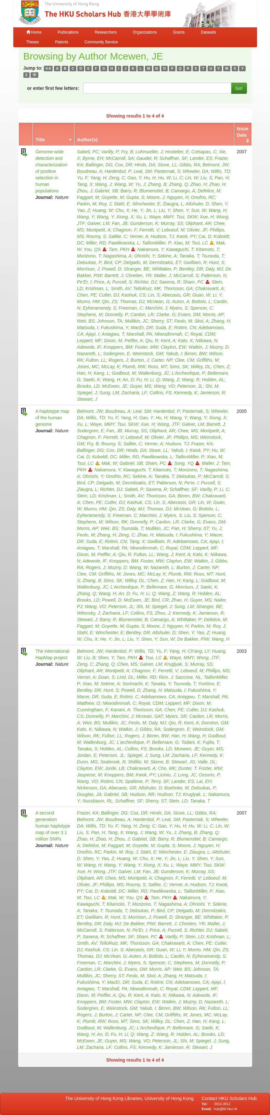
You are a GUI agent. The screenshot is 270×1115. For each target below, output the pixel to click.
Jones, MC (88, 366)
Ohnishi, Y (144, 255)
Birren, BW (196, 353)
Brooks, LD (88, 386)
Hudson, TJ (162, 236)
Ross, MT (157, 366)
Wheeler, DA (195, 171)
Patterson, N (213, 275)
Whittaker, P (164, 269)
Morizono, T (89, 255)
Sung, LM (109, 392)
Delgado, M (135, 262)
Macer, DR (87, 696)
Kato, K (185, 340)
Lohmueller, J (148, 151)
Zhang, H (220, 321)
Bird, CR (160, 600)
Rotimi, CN (185, 327)
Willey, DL (201, 366)
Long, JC (187, 774)
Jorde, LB (114, 768)
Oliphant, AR (198, 223)
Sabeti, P (134, 489)
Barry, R (129, 190)
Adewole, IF (89, 347)
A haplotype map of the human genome (52, 418)
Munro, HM (88, 301)
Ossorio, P (209, 774)
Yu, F (82, 177)
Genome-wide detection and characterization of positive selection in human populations (51, 171)
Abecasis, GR (176, 295)
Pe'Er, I (84, 282)
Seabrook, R (112, 761)
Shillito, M (138, 761)
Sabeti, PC (88, 151)
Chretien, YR (138, 275)
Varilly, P (110, 151)
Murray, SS (172, 223)
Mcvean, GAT (149, 716)
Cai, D (205, 236)
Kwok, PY (186, 236)
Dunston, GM (214, 722)
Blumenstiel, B (153, 190)
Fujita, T (211, 742)
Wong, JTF (168, 424)
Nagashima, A (117, 255)
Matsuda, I (87, 327)
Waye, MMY (161, 216)
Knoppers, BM (118, 347)
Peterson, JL (190, 386)
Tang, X (85, 184)
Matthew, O (88, 703)
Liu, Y (164, 210)
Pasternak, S (167, 171)
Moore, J (155, 197)
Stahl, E (122, 203)
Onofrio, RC (203, 197)
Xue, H (207, 216)
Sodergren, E (116, 353)
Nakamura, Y (150, 249)
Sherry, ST (161, 321)
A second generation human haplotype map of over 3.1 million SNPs (52, 826)
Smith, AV (121, 288)
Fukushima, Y (114, 327)
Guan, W (201, 295)
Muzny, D (219, 347)
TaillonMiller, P (156, 242)
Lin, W (191, 177)
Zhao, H (198, 184)
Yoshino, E (209, 683)
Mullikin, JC (136, 321)
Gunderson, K (144, 223)
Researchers (106, 32)
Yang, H (98, 177)
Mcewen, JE (186, 748)
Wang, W (123, 184)
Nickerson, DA (91, 787)
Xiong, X (125, 216)
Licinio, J (166, 774)
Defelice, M (209, 190)
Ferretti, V (149, 229)
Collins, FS (160, 392)
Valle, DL (207, 761)
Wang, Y (85, 216)
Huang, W (103, 210)
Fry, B (127, 151)
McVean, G (158, 301)
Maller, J (162, 275)
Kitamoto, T (207, 249)
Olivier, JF (197, 229)
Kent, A (168, 340)
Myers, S (178, 308)
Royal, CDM (202, 334)
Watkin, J (197, 347)
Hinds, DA (145, 164)
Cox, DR (123, 164)
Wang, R (190, 379)
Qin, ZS (109, 301)
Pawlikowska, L (123, 242)
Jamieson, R (212, 392)
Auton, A (180, 301)
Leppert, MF (89, 340)
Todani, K (190, 742)
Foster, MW (146, 347)
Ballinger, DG (98, 164)
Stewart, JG (183, 761)
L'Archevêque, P (188, 373)
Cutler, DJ (109, 295)
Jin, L (150, 210)
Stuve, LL (167, 164)
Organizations (145, 32)
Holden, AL (213, 379)
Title (40, 139)
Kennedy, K (185, 392)
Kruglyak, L (194, 794)
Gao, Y (134, 177)
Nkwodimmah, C (171, 334)
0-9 (48, 68)
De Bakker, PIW (193, 639)
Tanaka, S (87, 748)
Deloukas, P (89, 262)
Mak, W (109, 463)
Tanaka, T (189, 255)
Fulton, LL (96, 360)
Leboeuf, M (173, 229)
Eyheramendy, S (99, 308)
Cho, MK (166, 768)
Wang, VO (164, 386)
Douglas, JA (89, 794)
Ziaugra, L (173, 203)
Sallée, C (118, 236)
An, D (128, 379)
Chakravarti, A (209, 288)
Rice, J (166, 677)
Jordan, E (86, 755)
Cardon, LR (142, 314)
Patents (61, 42)
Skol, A (201, 321)
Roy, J (105, 203)
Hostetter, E (177, 151)
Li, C (178, 177)
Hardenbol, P (118, 171)
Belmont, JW (215, 164)
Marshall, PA (139, 334)
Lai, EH (204, 781)
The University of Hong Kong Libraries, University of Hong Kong (130, 1098)
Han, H (84, 373)
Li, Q (155, 379)
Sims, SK (179, 366)
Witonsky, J (88, 613)
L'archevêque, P (133, 742)
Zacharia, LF (134, 392)
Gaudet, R (146, 158)
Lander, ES (201, 158)
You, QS (95, 249)
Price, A (102, 282)
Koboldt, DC (104, 456)
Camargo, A (183, 190)
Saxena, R (169, 282)
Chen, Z (221, 366)
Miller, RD (96, 242)
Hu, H (150, 177)
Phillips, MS (186, 437)
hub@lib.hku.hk (226, 1109)
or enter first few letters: (53, 88)
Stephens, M (90, 314)
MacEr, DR (142, 327)
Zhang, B (157, 184)
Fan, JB (119, 223)
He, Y (137, 210)
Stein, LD (86, 495)
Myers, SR (175, 716)
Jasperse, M (89, 774)
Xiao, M (181, 242)
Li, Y (217, 295)
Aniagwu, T (113, 334)
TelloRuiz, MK (147, 288)
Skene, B (159, 761)
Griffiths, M (208, 360)
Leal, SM (142, 171)
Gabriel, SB (106, 190)
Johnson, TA (109, 321)
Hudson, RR (142, 794)
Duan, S (106, 677)
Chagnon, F (125, 229)
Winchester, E (146, 203)
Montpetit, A (98, 229)
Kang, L (101, 373)
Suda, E (163, 327)
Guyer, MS (140, 386)
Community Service (101, 42)
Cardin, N (180, 956)
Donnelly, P (116, 314)
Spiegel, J (87, 392)
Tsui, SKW (186, 216)
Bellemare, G (159, 587)
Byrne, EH (93, 158)
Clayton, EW (173, 347)
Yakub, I (173, 353)
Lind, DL (125, 677)
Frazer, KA (202, 443)
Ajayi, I (92, 334)
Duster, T (187, 768)
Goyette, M (112, 197)
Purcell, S (122, 282)
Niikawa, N (206, 340)
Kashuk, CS (134, 295)
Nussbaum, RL (98, 800)
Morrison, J (88, 269)
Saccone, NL (188, 677)
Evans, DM (189, 314)
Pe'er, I (191, 482)
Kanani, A (120, 709)
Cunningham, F (92, 709)
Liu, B (90, 657)
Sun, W (198, 210)
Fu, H (142, 379)
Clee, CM (184, 360)
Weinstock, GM (147, 353)
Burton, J (140, 360)
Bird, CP (112, 262)
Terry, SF (160, 781)
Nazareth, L (88, 353)
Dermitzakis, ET (165, 262)
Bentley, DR (191, 269)
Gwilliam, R (195, 262)
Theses (32, 42)
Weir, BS (86, 321)
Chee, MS (188, 430)
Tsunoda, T (212, 255)
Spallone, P (136, 781)
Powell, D (111, 269)
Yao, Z (83, 210)
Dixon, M (113, 340)
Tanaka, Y (161, 683)
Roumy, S (96, 236)
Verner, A (138, 236)
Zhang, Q (178, 184)
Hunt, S (216, 262)
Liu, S (206, 177)
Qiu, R (151, 340)
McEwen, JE (114, 386)
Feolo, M (183, 321)
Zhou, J (84, 190)
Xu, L (141, 216)
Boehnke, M (176, 787)
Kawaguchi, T (179, 249)
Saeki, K (91, 379)
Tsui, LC (203, 242)
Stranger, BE (136, 269)
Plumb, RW (134, 366)
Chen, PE (86, 295)
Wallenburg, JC (153, 373)
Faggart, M (88, 197)
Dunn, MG (87, 761)
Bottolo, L (201, 301)
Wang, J (103, 184)
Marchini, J (156, 308)
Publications (68, 32)
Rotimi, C (129, 696)
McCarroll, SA (120, 158)
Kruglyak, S (176, 664)
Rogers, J (118, 360)
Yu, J (140, 184)
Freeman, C (131, 308)
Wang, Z (170, 379)
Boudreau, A (89, 171)
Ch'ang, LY (199, 651)
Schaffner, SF (173, 158)
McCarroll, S (186, 275)
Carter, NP (162, 360)
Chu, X (122, 210)
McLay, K (110, 366)
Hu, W (164, 177)
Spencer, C (201, 308)
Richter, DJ (145, 282)
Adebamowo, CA (190, 541)
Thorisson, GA (177, 288)
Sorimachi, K (135, 683)
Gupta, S (135, 197)
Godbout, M (123, 373)
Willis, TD (220, 171)
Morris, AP (213, 314)
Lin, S (154, 295)
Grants (179, 32)
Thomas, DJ (132, 301)
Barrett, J (114, 275)
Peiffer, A (133, 340)
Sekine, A (166, 255)
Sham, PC (196, 282)
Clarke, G (165, 314)
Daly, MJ (214, 269)
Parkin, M (86, 203)
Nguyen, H (177, 197)
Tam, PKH (122, 249)
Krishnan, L (97, 288)
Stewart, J (87, 399)
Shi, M (211, 386)
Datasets (208, 32)
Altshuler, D (197, 203)
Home (34, 32)
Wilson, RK (116, 521)
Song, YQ (186, 463)
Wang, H (217, 210)
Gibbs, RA (189, 164)
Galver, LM (98, 223)
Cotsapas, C (203, 151)
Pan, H (222, 177)
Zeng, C (117, 177)
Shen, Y (219, 203)
